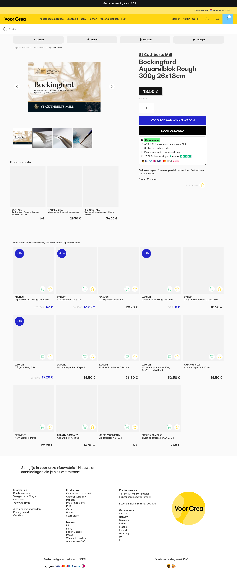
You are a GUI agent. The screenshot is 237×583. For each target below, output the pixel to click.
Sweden (123, 513)
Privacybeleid (21, 512)
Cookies (18, 515)
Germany (124, 533)
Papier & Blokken (109, 18)
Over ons (18, 499)
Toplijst (200, 39)
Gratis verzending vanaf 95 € (118, 3)
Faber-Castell (74, 531)
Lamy (69, 528)
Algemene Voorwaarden (27, 509)
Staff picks (72, 515)
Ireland (123, 530)
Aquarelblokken (55, 47)
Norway (123, 516)
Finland (123, 523)
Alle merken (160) (76, 541)
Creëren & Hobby (76, 18)
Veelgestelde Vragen (25, 496)
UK (120, 536)
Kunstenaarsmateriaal (52, 18)
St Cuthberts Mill (155, 54)
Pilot (68, 525)
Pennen (93, 18)
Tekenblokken (38, 47)
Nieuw (186, 18)
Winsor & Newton (76, 538)
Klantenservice (201, 10)
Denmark (124, 520)
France (123, 526)
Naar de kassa (172, 130)
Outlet (196, 18)
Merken (176, 18)
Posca (69, 534)
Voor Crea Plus (21, 502)
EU (120, 540)
